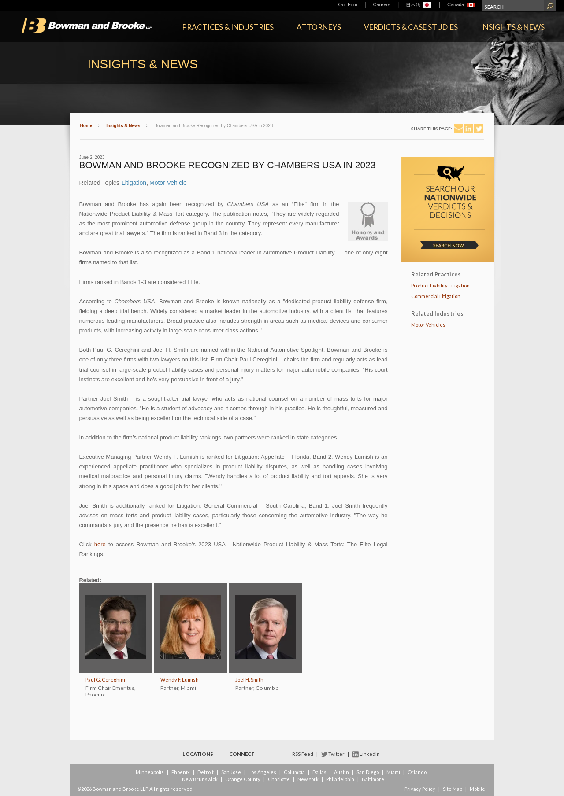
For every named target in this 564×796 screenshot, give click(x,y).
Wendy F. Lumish (179, 679)
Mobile (477, 789)
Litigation (134, 182)
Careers (381, 4)
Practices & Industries (228, 27)
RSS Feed (302, 754)
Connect (242, 754)
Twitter (336, 754)
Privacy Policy (419, 789)
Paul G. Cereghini (105, 679)
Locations (197, 754)
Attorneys (319, 27)
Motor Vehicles (428, 325)
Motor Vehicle (168, 182)
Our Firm (347, 4)
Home (86, 125)
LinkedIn (370, 754)
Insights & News (513, 27)
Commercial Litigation (435, 296)
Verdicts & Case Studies (411, 27)
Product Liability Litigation (440, 285)
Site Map (452, 789)
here (100, 544)
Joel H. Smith (249, 679)
